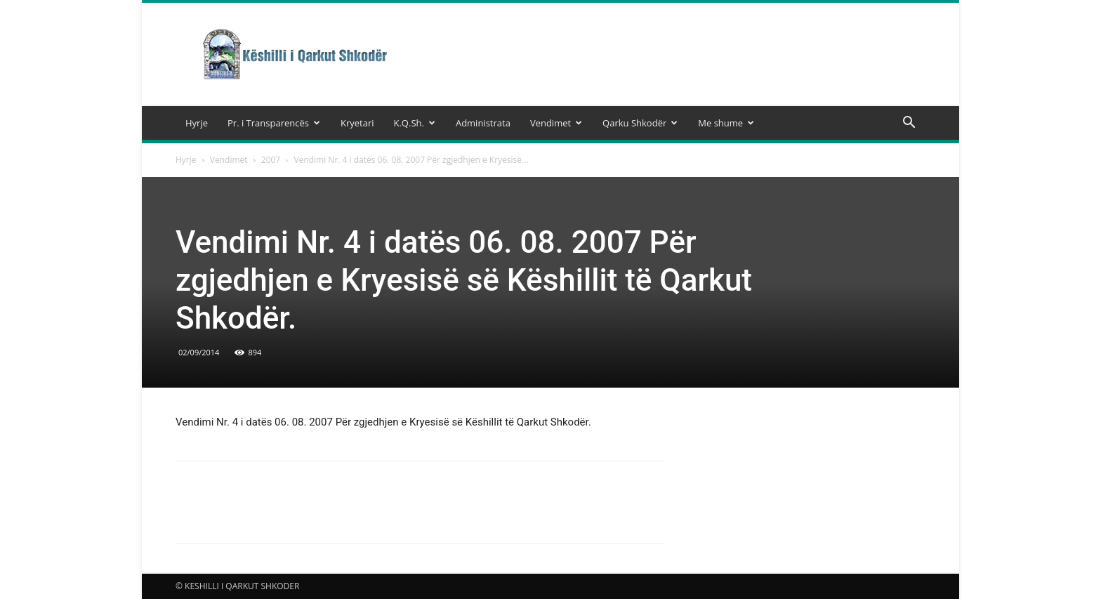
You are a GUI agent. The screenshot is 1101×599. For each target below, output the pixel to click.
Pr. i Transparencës (274, 123)
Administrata (483, 123)
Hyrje (196, 123)
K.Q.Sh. (414, 123)
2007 (270, 160)
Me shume (726, 123)
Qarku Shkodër (640, 123)
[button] (908, 124)
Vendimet (556, 123)
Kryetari (357, 123)
